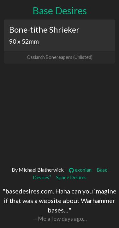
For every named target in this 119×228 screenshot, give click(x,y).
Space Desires (71, 177)
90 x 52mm (24, 41)
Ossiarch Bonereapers (49, 57)
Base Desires (60, 10)
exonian (80, 170)
